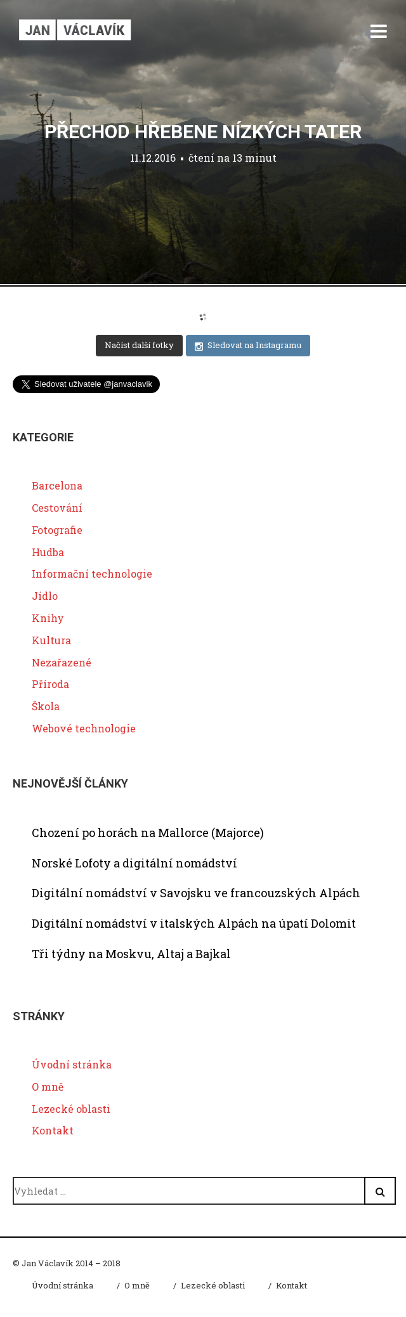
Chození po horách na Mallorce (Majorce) (148, 832)
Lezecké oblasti (71, 1108)
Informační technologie (92, 573)
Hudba (48, 552)
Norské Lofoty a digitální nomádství (134, 863)
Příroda (50, 684)
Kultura (51, 640)
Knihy (48, 618)
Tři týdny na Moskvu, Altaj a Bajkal (131, 953)
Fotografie (57, 529)
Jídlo (45, 595)
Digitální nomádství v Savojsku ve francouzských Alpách (196, 892)
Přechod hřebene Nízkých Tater (203, 131)
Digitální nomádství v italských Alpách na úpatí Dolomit (194, 923)
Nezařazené (61, 662)
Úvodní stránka (72, 1064)
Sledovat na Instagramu (248, 345)
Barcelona (57, 485)
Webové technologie (84, 728)
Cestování (57, 507)
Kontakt (53, 1130)
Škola (46, 706)
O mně (47, 1086)
